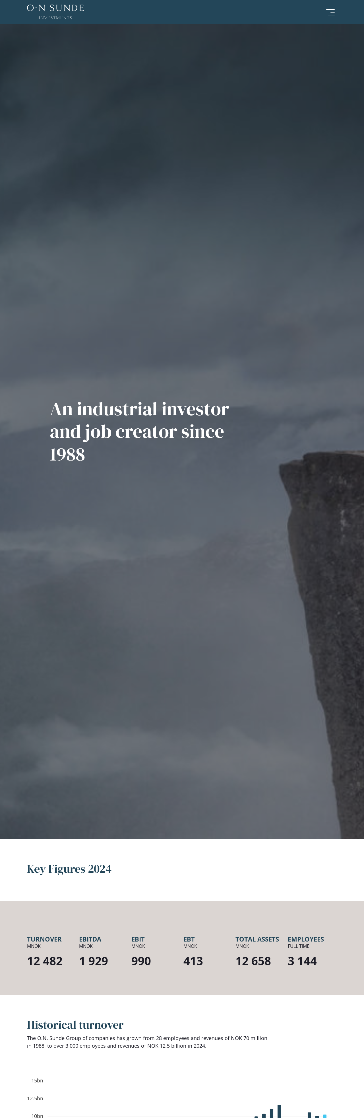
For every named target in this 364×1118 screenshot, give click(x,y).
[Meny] (329, 12)
